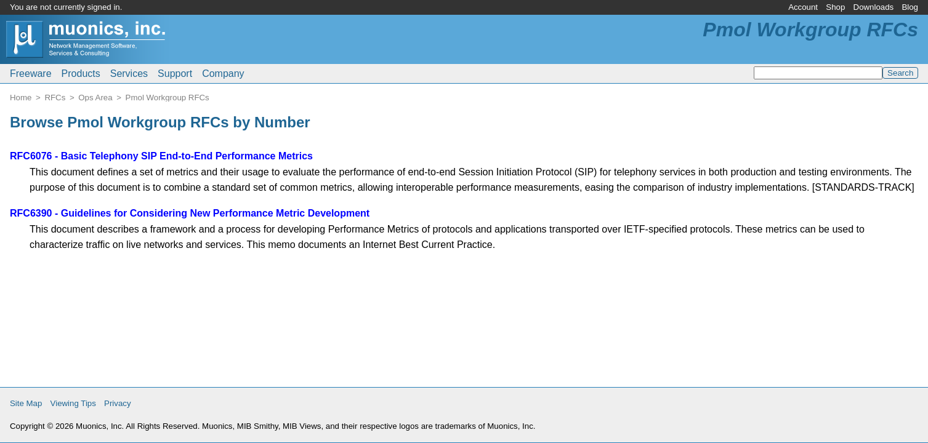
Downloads (873, 7)
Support (175, 73)
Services (129, 73)
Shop (835, 7)
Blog (910, 7)
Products (81, 73)
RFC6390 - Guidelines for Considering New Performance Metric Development (189, 213)
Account (803, 7)
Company (223, 73)
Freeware (31, 73)
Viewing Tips (73, 403)
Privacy (117, 403)
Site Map (26, 403)
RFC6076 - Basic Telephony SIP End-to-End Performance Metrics (161, 156)
